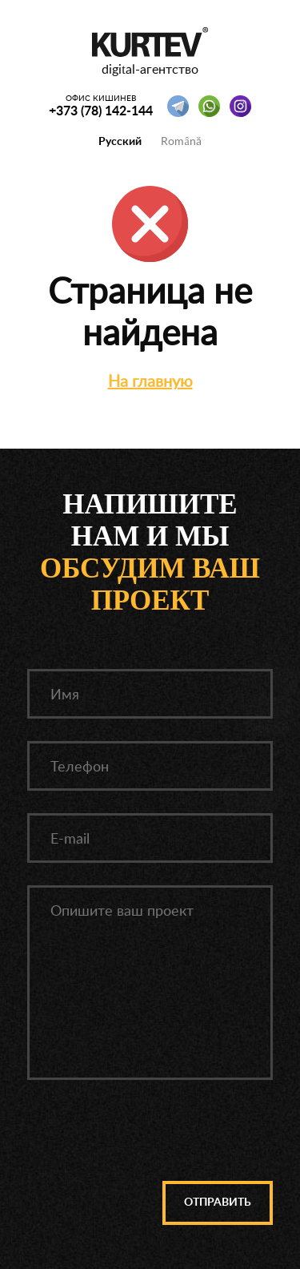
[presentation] (151, 1133)
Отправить (217, 1202)
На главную (150, 380)
